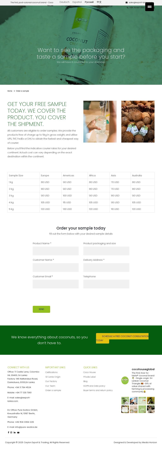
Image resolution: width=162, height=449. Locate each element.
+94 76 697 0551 (136, 7)
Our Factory (51, 381)
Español (77, 2)
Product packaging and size (99, 243)
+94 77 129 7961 (23, 392)
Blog (85, 381)
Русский (89, 2)
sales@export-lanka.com (139, 2)
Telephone (89, 276)
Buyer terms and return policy (98, 390)
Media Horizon (149, 442)
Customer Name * (43, 259)
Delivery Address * (93, 259)
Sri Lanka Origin (52, 376)
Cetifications (51, 372)
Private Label (89, 376)
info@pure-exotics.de (26, 427)
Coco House (89, 372)
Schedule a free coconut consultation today (122, 338)
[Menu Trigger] (149, 6)
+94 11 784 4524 (23, 387)
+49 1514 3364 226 (24, 422)
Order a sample (53, 390)
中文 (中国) (99, 6)
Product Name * (42, 243)
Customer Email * (43, 276)
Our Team (50, 385)
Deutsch (64, 2)
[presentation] (57, 297)
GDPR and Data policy (94, 385)
